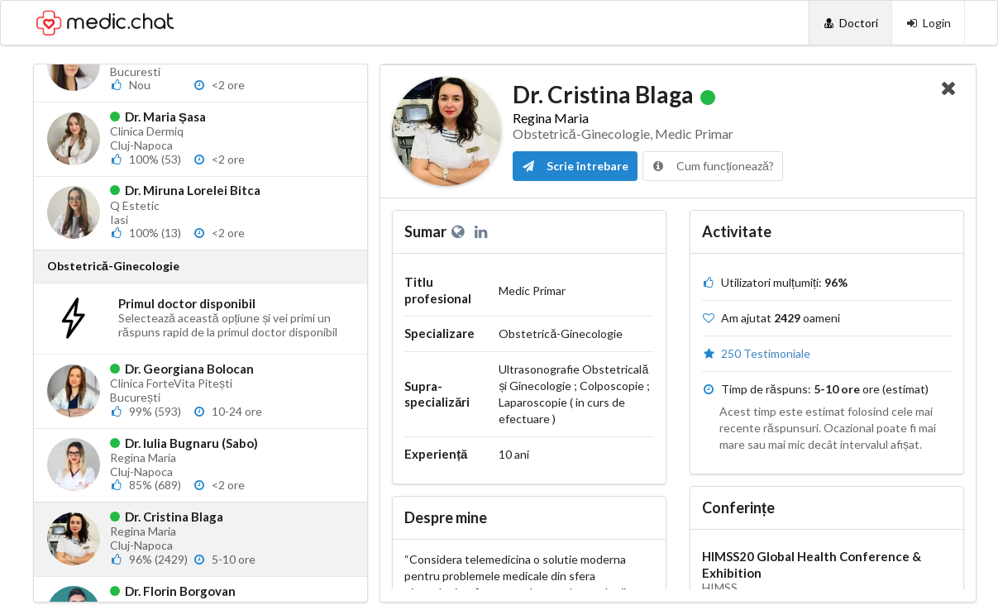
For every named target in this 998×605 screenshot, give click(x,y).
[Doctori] (850, 23)
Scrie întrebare (575, 166)
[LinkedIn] (482, 231)
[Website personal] (460, 231)
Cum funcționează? (713, 166)
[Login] (928, 23)
